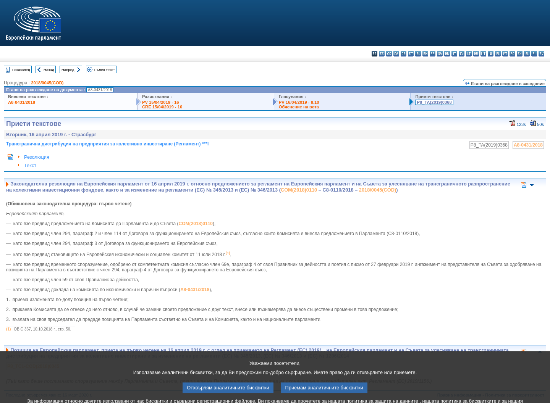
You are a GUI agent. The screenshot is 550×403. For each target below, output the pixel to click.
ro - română (512, 53)
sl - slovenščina (527, 53)
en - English (425, 53)
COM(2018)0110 (299, 190)
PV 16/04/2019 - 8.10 (299, 102)
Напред (67, 70)
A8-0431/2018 (21, 102)
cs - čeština (389, 53)
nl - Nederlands (490, 53)
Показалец (21, 70)
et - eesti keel (411, 53)
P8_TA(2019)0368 (434, 102)
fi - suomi (534, 53)
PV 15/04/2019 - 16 (160, 102)
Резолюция (36, 157)
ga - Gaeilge (440, 53)
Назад (49, 70)
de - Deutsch (403, 53)
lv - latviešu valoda (461, 53)
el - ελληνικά (418, 53)
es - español (382, 53)
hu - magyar (476, 53)
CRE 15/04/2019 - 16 (162, 107)
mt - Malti (483, 53)
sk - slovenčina (519, 53)
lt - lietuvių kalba (469, 53)
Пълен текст (104, 70)
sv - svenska (541, 53)
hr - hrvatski (447, 53)
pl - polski (498, 53)
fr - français (432, 53)
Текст (30, 165)
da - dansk (396, 53)
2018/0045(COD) (47, 83)
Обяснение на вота (299, 107)
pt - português (505, 53)
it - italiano (454, 53)
